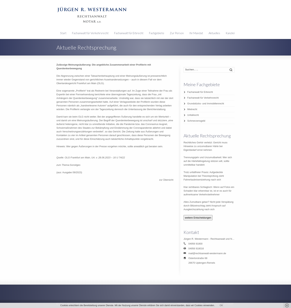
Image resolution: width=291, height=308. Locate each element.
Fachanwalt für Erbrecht (128, 33)
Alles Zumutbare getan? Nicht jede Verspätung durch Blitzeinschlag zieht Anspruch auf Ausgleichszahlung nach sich (208, 206)
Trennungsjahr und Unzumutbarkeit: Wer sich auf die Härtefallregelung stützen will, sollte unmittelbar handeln (208, 161)
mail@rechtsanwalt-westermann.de (207, 253)
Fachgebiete (156, 33)
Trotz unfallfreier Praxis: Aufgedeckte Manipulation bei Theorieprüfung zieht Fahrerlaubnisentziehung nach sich (204, 176)
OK (221, 305)
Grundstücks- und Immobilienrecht (205, 103)
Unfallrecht (193, 115)
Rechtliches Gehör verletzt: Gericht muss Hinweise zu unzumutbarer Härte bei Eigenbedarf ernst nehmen (205, 146)
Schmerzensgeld (196, 120)
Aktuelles (214, 33)
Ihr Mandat (196, 33)
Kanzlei (230, 33)
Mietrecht (192, 109)
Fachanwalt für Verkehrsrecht (90, 33)
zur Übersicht (166, 179)
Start (63, 33)
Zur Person (177, 33)
